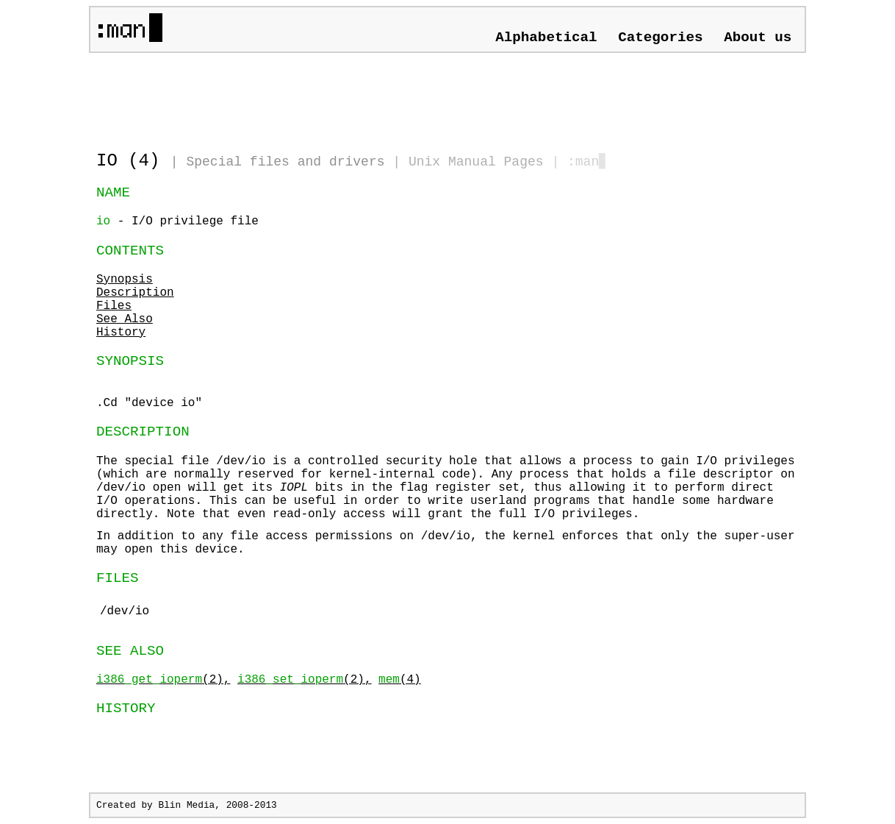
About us (757, 37)
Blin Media (186, 805)
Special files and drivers (285, 161)
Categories (660, 37)
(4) (399, 679)
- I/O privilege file (177, 221)
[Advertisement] (268, 96)
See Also (124, 319)
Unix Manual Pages (476, 161)
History (120, 332)
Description (135, 292)
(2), (163, 679)
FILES (117, 578)
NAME (113, 193)
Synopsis (124, 279)
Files (114, 306)
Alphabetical (546, 37)
